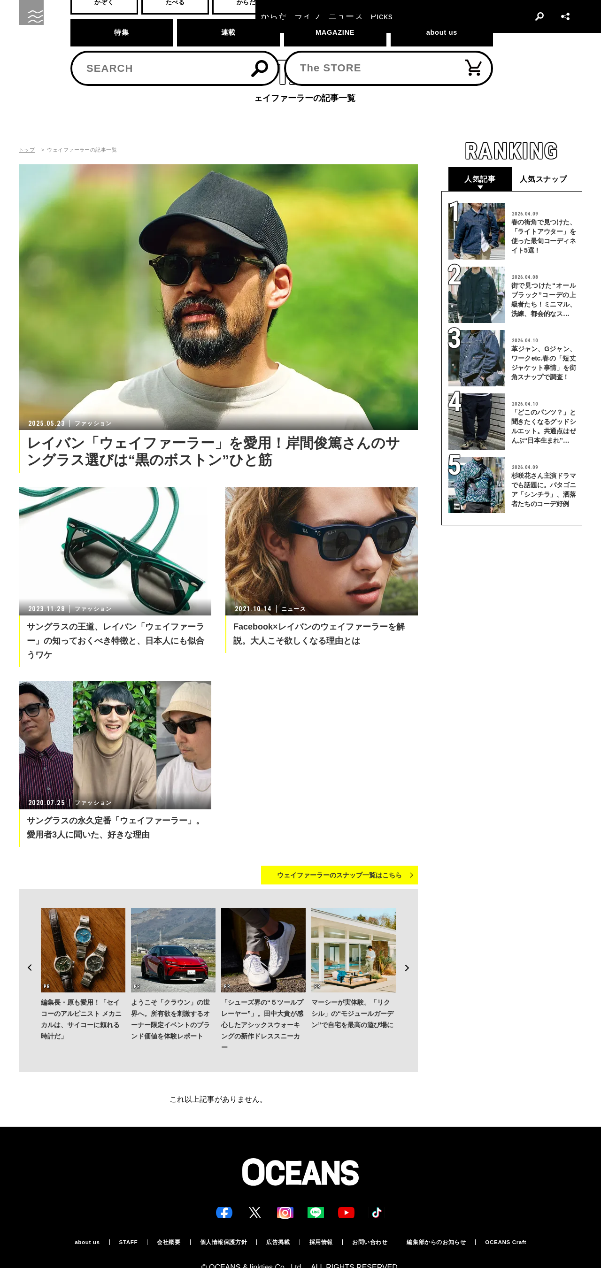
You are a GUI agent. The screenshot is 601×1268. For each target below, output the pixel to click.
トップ (27, 150)
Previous (26, 950)
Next (410, 950)
